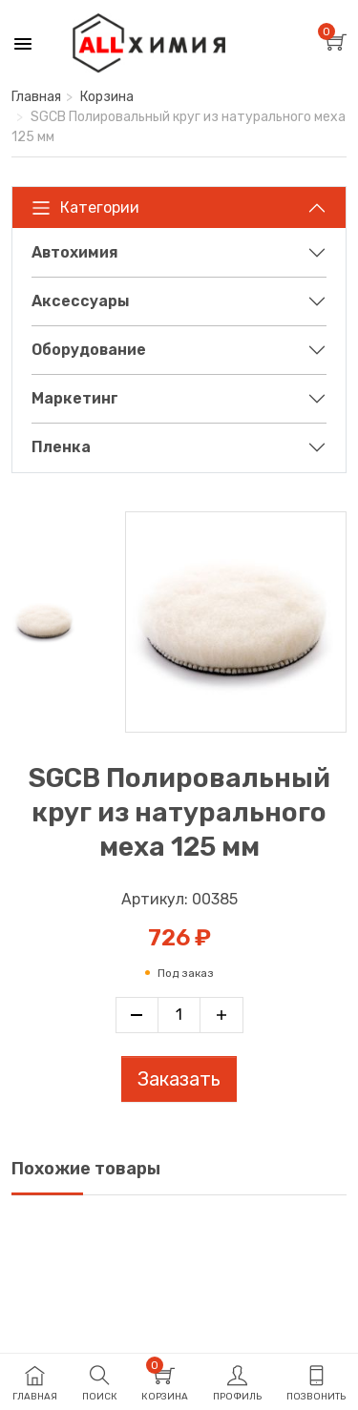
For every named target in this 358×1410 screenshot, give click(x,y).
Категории (85, 208)
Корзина (107, 97)
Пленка (61, 447)
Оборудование (89, 350)
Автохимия (75, 252)
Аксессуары (81, 301)
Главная (36, 97)
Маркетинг (75, 398)
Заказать (179, 1079)
